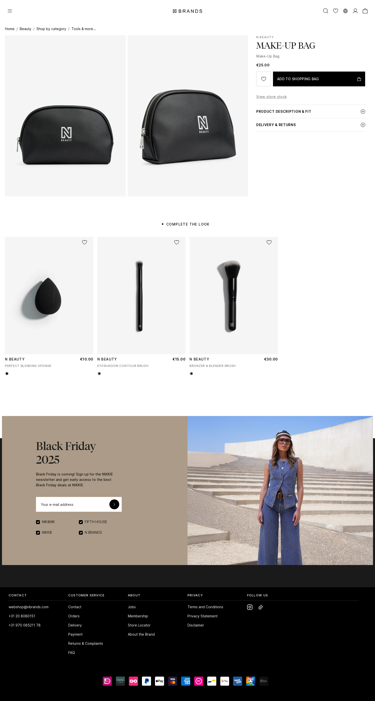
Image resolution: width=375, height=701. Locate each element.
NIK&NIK (48, 522)
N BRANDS (93, 532)
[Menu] (10, 10)
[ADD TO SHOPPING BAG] (319, 79)
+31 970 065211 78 (25, 625)
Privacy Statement (203, 616)
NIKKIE (47, 532)
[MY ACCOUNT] (355, 10)
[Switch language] (345, 10)
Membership (138, 616)
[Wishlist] (336, 10)
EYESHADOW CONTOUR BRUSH (123, 366)
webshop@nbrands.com (29, 607)
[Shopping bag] (365, 10)
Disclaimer (196, 625)
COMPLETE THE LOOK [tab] (188, 224)
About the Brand (141, 634)
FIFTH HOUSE (96, 522)
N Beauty (265, 37)
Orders (74, 616)
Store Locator (139, 625)
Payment (75, 634)
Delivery (75, 625)
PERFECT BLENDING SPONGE (28, 366)
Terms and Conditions (205, 607)
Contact (74, 607)
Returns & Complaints (85, 643)
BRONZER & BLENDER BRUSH (212, 366)
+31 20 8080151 (22, 616)
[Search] (326, 10)
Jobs (132, 607)
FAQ (71, 652)
